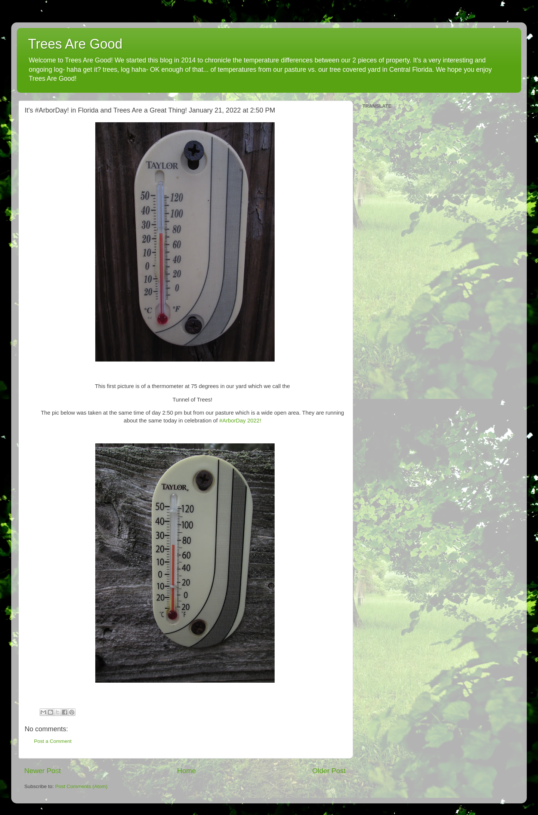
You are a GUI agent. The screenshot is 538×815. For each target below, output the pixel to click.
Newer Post (42, 771)
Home (186, 771)
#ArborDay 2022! (240, 421)
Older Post (329, 771)
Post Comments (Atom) (81, 786)
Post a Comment (53, 741)
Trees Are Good (75, 44)
